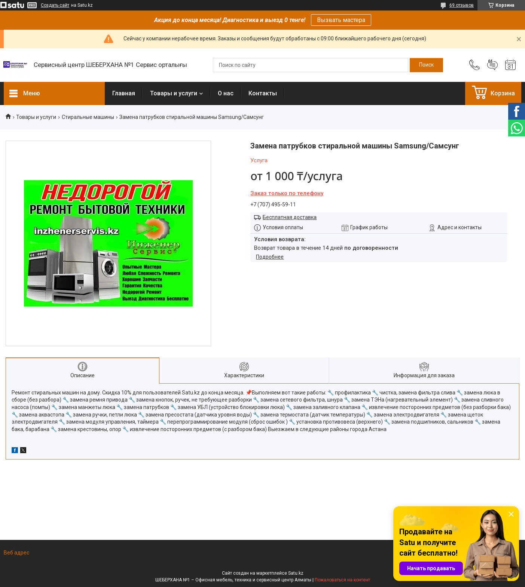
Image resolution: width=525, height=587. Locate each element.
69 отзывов (461, 5)
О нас (225, 93)
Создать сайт (55, 5)
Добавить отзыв (492, 65)
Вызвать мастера (341, 20)
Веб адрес (16, 553)
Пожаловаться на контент (342, 580)
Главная (123, 93)
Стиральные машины (88, 117)
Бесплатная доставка (290, 217)
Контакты (262, 93)
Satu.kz (295, 573)
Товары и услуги (173, 93)
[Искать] (426, 65)
